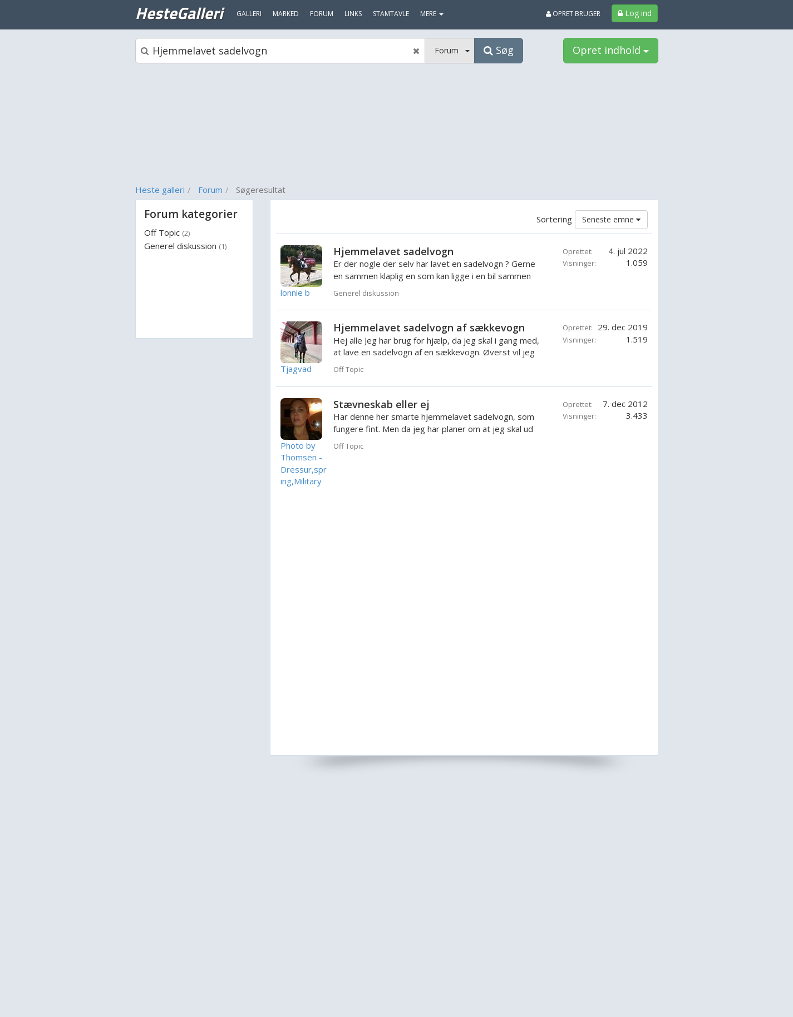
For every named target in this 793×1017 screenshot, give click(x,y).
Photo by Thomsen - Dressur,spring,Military (303, 463)
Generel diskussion (185, 245)
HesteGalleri (179, 13)
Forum (210, 189)
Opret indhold (611, 50)
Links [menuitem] (353, 13)
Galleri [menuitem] (249, 13)
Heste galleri (160, 189)
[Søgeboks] (280, 50)
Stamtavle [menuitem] (391, 13)
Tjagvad (296, 368)
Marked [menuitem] (286, 13)
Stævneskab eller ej (381, 404)
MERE (432, 13)
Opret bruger (573, 13)
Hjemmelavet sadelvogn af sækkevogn (429, 327)
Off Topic (167, 232)
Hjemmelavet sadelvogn (393, 251)
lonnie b (295, 292)
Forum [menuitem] (321, 13)
